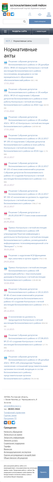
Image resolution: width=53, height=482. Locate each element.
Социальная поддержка (14, 443)
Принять (43, 472)
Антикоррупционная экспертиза (17, 452)
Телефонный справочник (14, 412)
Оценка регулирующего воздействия (20, 455)
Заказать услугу (11, 440)
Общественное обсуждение (16, 458)
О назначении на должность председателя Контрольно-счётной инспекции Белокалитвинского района (23, 320)
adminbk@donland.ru (12, 406)
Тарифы (7, 446)
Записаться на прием (13, 435)
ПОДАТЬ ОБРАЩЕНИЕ (40, 21)
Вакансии (8, 449)
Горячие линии (10, 415)
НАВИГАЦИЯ (41, 31)
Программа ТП (10, 418)
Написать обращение (13, 432)
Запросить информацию (14, 438)
